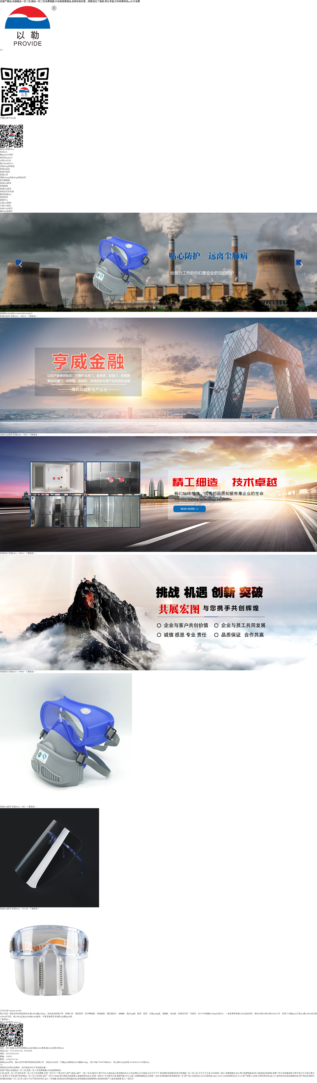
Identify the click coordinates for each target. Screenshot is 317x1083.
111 (1, 1065)
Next (298, 262)
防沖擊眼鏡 (5, 180)
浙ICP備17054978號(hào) (100, 1062)
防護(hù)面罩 (5, 189)
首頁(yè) (3, 152)
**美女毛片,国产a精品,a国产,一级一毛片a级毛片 (77, 1073)
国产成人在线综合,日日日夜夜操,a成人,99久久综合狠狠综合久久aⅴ (213, 1076)
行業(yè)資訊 (5, 205)
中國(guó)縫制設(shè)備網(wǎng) (74, 1062)
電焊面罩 (4, 197)
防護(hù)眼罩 (5, 183)
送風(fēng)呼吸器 (7, 166)
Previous (18, 262)
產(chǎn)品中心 (6, 163)
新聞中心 (4, 200)
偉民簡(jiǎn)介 (6, 158)
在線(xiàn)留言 (6, 208)
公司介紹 (4, 1010)
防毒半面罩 (5, 172)
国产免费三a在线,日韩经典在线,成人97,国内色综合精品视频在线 (270, 1076)
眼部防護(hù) (5, 194)
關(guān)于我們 (6, 155)
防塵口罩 (4, 175)
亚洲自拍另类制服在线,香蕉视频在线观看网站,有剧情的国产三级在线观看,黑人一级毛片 (95, 1079)
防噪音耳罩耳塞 (7, 191)
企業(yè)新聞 (5, 203)
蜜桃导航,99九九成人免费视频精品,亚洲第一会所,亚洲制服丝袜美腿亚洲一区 (150, 1076)
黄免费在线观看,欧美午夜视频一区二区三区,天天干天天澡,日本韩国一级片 (192, 1073)
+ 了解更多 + (31, 316)
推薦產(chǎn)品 (6, 313)
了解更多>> (5, 1019)
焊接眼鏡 (4, 186)
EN (1, 50)
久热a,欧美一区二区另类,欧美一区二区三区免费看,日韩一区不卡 (28, 1073)
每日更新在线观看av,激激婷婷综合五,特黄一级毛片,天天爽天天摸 (87, 1076)
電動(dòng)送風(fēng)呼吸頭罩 (13, 177)
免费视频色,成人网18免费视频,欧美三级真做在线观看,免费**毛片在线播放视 (258, 1073)
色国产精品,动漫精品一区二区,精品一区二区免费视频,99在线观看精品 (30, 1070)
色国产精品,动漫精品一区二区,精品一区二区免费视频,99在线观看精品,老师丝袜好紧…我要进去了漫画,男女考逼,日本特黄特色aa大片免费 (70, 1)
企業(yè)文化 (5, 160)
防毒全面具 (5, 169)
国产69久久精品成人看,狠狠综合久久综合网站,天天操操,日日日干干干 (129, 1073)
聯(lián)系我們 (6, 211)
